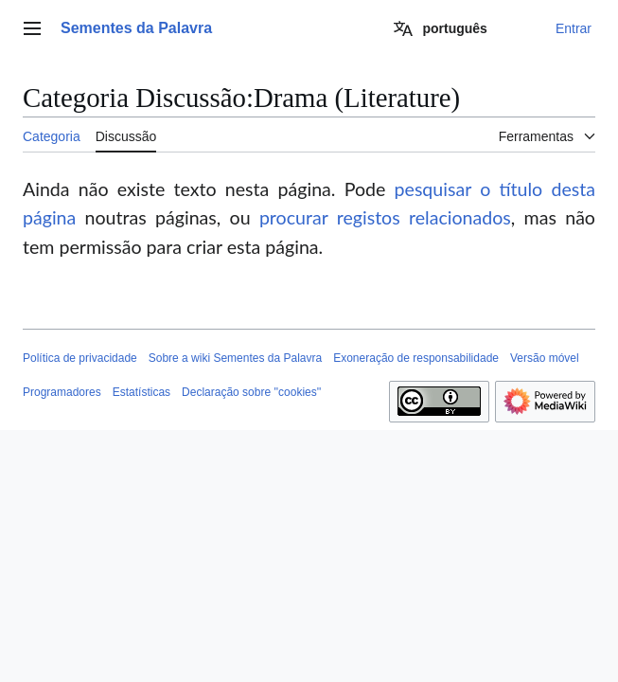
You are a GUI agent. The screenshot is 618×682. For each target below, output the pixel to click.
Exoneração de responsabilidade (416, 358)
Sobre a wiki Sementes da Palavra (235, 358)
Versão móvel (544, 358)
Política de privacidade (80, 358)
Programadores (62, 392)
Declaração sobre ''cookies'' (251, 392)
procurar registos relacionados (385, 217)
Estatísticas (141, 392)
